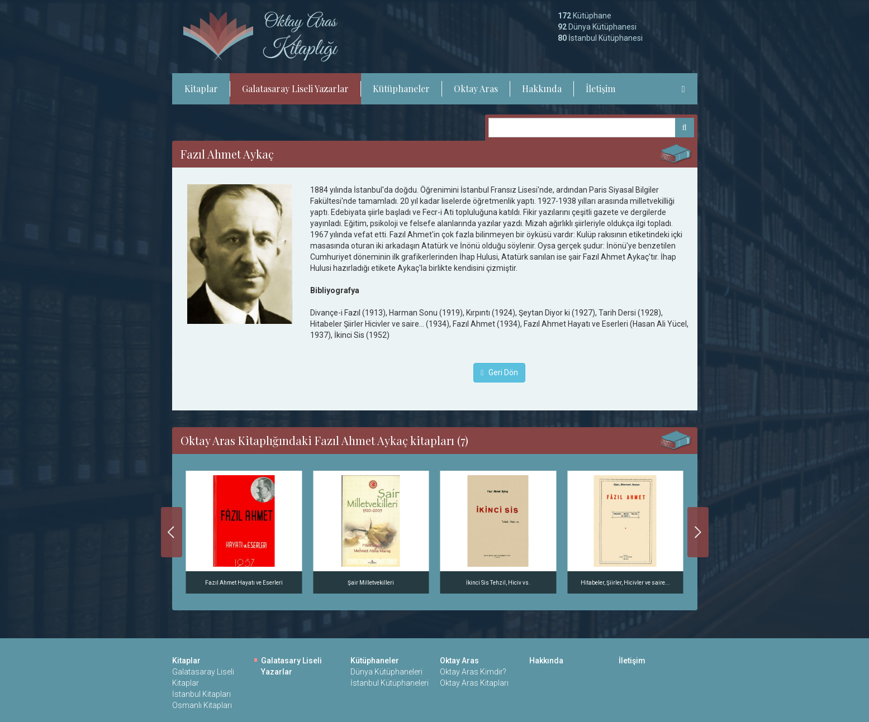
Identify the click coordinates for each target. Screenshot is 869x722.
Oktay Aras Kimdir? (473, 671)
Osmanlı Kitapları (202, 705)
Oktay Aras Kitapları (474, 682)
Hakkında (542, 88)
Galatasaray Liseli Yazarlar (295, 88)
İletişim (600, 88)
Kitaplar (201, 88)
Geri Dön (499, 372)
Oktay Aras (476, 88)
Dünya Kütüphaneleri (386, 671)
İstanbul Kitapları (201, 694)
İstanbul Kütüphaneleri (389, 682)
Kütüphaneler (401, 88)
